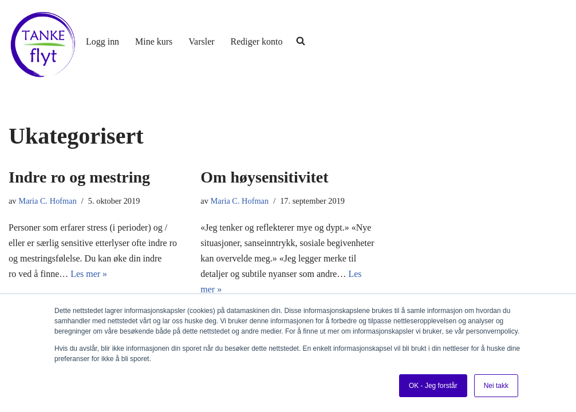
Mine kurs (153, 41)
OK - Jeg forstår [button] (433, 386)
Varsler (202, 41)
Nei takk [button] (496, 386)
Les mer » (88, 274)
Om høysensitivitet (264, 177)
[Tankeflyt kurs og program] (43, 44)
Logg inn (102, 41)
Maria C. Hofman (47, 200)
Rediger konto (257, 41)
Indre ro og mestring (79, 177)
